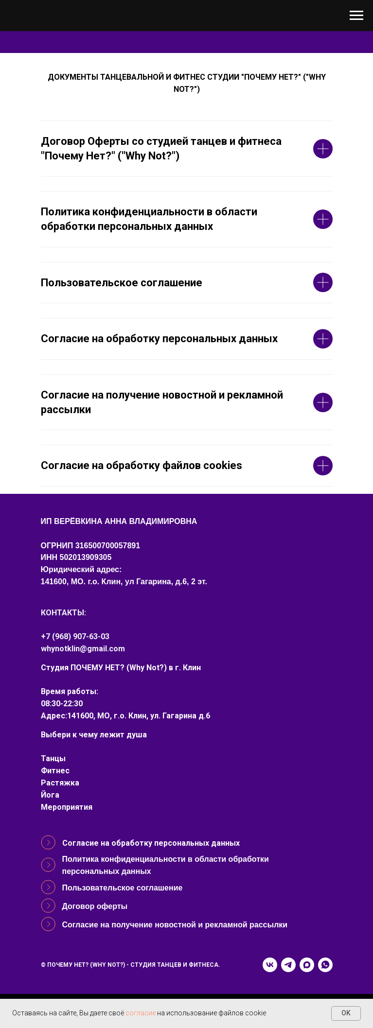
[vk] (270, 965)
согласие (140, 1013)
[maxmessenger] (307, 965)
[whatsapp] (325, 965)
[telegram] (288, 965)
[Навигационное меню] (356, 15)
